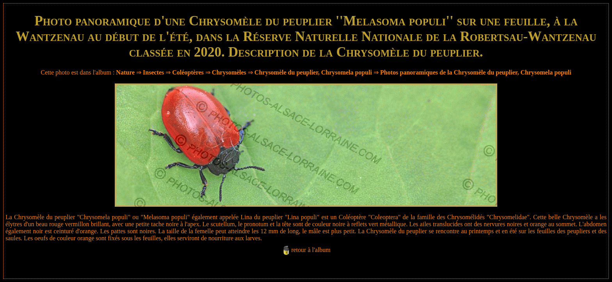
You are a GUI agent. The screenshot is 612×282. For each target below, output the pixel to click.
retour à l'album (311, 250)
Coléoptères (188, 72)
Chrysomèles (229, 72)
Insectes (153, 72)
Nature (125, 72)
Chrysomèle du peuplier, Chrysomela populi (313, 72)
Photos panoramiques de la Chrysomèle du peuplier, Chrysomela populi (475, 72)
